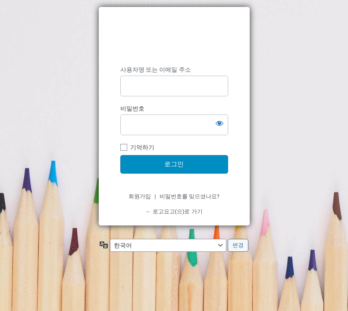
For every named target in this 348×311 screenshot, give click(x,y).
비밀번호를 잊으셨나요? (189, 196)
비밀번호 (132, 108)
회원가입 (140, 196)
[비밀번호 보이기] (219, 123)
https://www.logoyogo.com (174, 36)
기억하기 (142, 147)
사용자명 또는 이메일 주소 (155, 69)
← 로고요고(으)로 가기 (173, 211)
